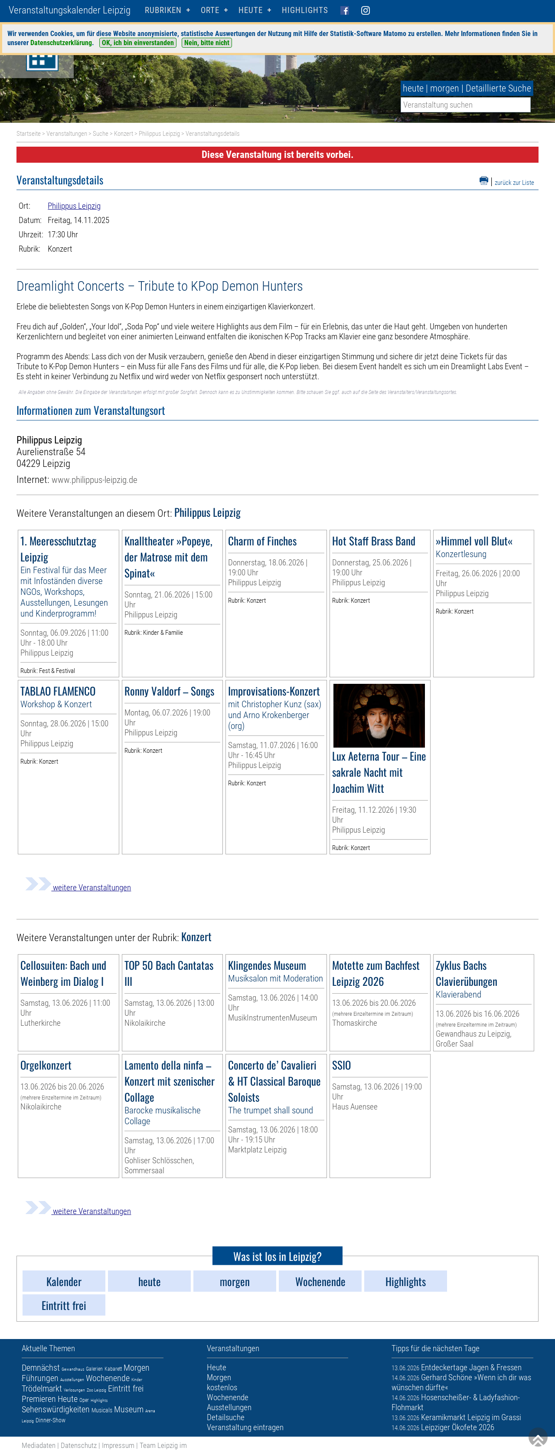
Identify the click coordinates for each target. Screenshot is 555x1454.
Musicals (101, 1410)
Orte (210, 10)
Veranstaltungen (66, 134)
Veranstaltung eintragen (245, 1427)
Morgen (137, 1367)
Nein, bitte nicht (206, 43)
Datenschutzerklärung (61, 43)
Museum (129, 1409)
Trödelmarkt (42, 1388)
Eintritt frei (126, 1388)
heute (413, 88)
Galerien (94, 1369)
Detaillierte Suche (498, 88)
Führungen (40, 1378)
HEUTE (250, 10)
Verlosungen (74, 1390)
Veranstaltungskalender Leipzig (70, 10)
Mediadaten (39, 1445)
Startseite (28, 134)
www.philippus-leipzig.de (94, 479)
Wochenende (108, 1378)
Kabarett (113, 1369)
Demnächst (41, 1367)
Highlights (305, 10)
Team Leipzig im (163, 1445)
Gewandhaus (73, 1369)
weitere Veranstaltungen (78, 888)
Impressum (118, 1445)
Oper (84, 1400)
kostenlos (222, 1387)
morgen (444, 88)
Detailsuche (226, 1417)
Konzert (123, 134)
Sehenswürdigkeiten (56, 1409)
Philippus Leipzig (159, 134)
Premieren (39, 1399)
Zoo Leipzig (96, 1390)
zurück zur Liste (514, 183)
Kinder (136, 1379)
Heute (68, 1399)
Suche (100, 134)
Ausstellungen (72, 1379)
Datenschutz (79, 1445)
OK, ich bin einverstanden (138, 43)
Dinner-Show (50, 1420)
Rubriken (163, 10)
